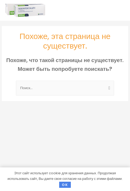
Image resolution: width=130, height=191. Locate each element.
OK (65, 184)
